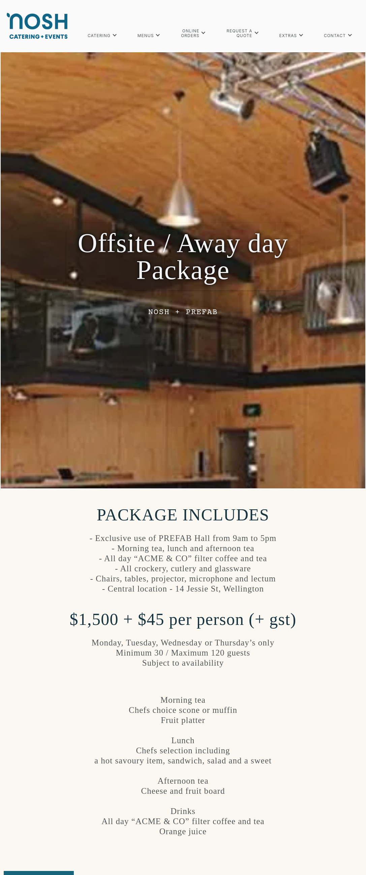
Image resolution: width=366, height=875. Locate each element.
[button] (102, 35)
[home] (37, 25)
